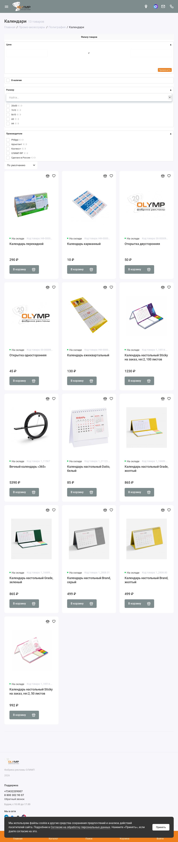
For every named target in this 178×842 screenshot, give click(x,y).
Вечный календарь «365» (27, 466)
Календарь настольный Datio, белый (88, 468)
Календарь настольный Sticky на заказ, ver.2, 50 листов (31, 691)
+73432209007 (13, 791)
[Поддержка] (171, 6)
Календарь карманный (84, 244)
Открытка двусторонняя (142, 244)
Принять (161, 827)
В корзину (24, 269)
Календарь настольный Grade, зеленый (31, 580)
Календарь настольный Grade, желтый (146, 468)
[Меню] (6, 6)
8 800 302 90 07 (14, 795)
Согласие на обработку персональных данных (80, 827)
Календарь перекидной (26, 244)
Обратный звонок (14, 799)
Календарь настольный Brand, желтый (146, 580)
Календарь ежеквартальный (88, 355)
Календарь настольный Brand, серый (89, 580)
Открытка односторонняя (28, 355)
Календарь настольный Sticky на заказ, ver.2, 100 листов (146, 357)
